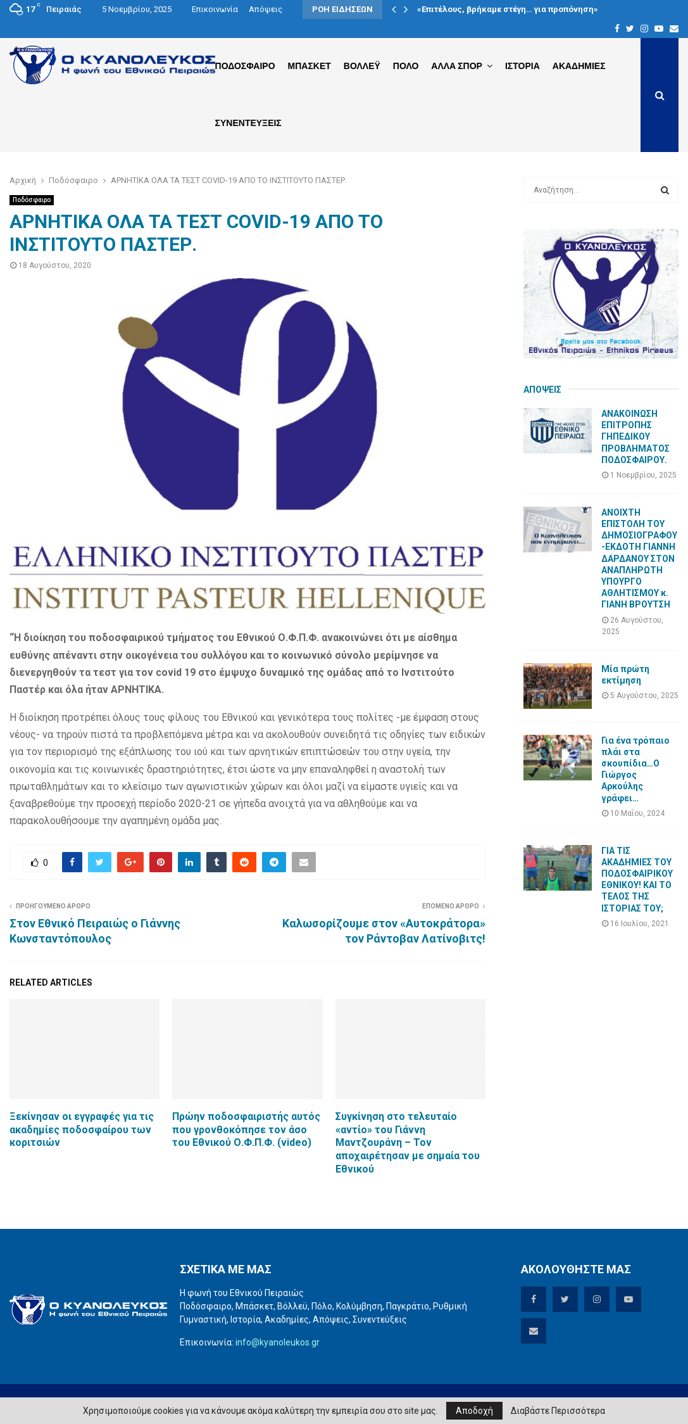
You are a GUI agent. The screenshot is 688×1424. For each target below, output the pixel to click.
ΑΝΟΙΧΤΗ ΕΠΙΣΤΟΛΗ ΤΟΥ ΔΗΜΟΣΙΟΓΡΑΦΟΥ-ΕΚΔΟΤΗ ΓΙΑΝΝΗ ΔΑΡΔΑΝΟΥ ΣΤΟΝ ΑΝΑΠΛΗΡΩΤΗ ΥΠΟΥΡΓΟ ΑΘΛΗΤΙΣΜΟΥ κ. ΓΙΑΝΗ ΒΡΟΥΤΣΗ (639, 558)
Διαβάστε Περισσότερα (558, 1410)
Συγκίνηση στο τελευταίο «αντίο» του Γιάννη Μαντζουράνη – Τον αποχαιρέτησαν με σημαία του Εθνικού (407, 1142)
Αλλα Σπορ (456, 66)
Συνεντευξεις (248, 123)
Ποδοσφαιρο (245, 66)
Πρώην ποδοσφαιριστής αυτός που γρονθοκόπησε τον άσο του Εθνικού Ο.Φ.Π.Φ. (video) (246, 1129)
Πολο (405, 66)
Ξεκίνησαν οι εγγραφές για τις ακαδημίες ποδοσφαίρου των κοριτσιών (81, 1129)
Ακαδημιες (579, 66)
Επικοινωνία (215, 9)
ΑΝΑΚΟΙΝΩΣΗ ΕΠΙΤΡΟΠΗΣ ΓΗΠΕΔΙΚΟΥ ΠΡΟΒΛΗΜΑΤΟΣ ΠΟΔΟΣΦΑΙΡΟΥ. (635, 437)
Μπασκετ (309, 66)
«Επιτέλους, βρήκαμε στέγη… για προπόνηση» (507, 9)
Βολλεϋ (362, 66)
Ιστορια (522, 66)
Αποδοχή (474, 1411)
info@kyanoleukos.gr (277, 1342)
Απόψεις (265, 9)
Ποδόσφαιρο (32, 199)
